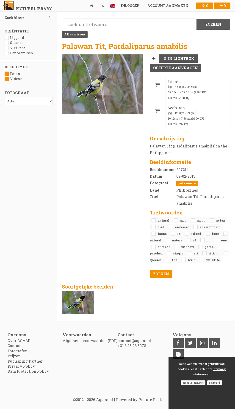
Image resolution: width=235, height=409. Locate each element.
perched (156, 253)
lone (216, 233)
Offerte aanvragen (175, 67)
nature (177, 240)
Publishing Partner (25, 361)
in (179, 233)
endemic (182, 227)
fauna (162, 233)
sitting (214, 253)
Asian (201, 220)
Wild (192, 260)
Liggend (14, 37)
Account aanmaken (167, 5)
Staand (13, 42)
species (156, 260)
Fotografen (18, 350)
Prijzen (14, 355)
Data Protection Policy (28, 371)
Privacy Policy (21, 366)
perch (209, 247)
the (175, 260)
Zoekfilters (29, 18)
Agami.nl (104, 399)
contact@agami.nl (134, 340)
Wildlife (213, 260)
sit (196, 253)
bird (161, 227)
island (196, 233)
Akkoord (214, 382)
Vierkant (15, 48)
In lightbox (181, 58)
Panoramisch (19, 53)
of (195, 240)
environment (210, 227)
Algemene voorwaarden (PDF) (90, 340)
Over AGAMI (19, 340)
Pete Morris (187, 183)
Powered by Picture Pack (139, 399)
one (224, 240)
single (178, 253)
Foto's (12, 74)
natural (156, 240)
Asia (183, 220)
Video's (13, 79)
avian (220, 220)
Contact (15, 345)
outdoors (187, 247)
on (209, 240)
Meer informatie (193, 382)
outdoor (164, 247)
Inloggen (130, 5)
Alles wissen (74, 34)
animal (164, 220)
